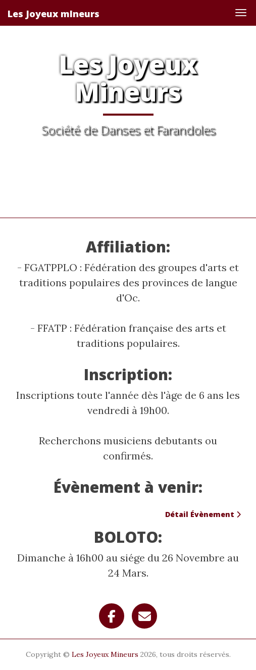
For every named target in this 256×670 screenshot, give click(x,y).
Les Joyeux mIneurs (53, 14)
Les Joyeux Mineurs (105, 654)
